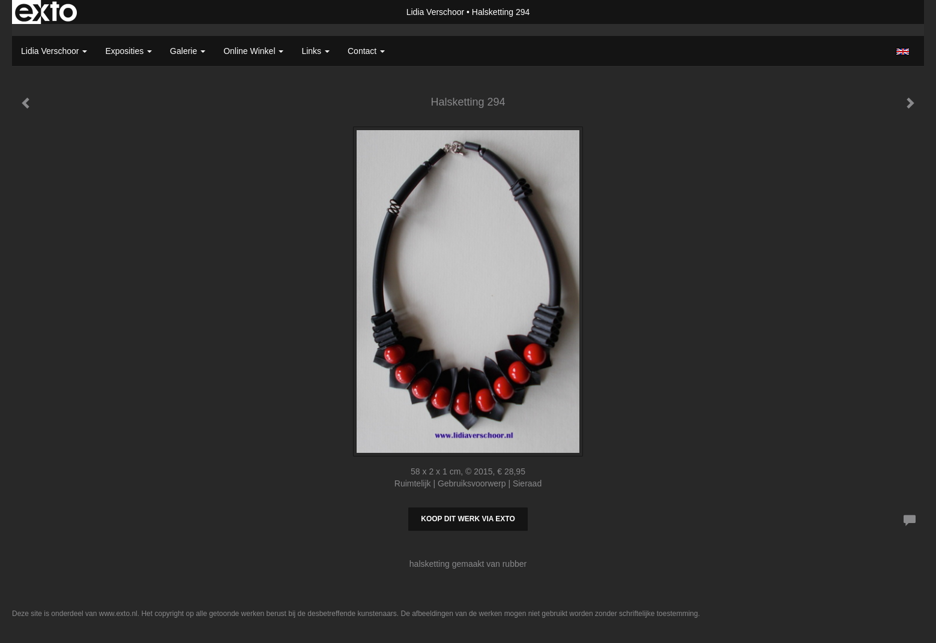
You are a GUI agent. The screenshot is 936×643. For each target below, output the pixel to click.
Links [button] (315, 51)
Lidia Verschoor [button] (54, 51)
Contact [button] (366, 51)
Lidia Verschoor (435, 12)
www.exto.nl (118, 613)
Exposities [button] (128, 51)
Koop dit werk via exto (468, 519)
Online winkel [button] (253, 51)
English (903, 51)
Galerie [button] (187, 51)
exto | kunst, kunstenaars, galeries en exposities (46, 12)
